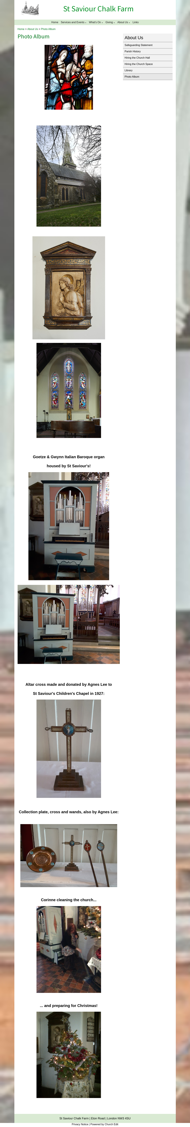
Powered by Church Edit (104, 1124)
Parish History (133, 51)
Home (54, 22)
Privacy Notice (80, 1124)
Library (129, 70)
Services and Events (72, 22)
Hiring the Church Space (139, 64)
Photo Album (48, 29)
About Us (122, 22)
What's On (95, 22)
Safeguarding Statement (139, 45)
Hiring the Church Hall (137, 57)
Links (136, 22)
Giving (109, 22)
